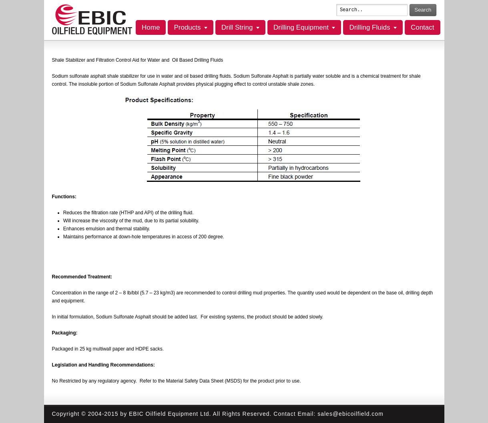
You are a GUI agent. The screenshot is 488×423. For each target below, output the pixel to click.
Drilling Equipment (301, 27)
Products (187, 27)
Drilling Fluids (369, 27)
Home (151, 27)
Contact (422, 27)
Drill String (237, 27)
